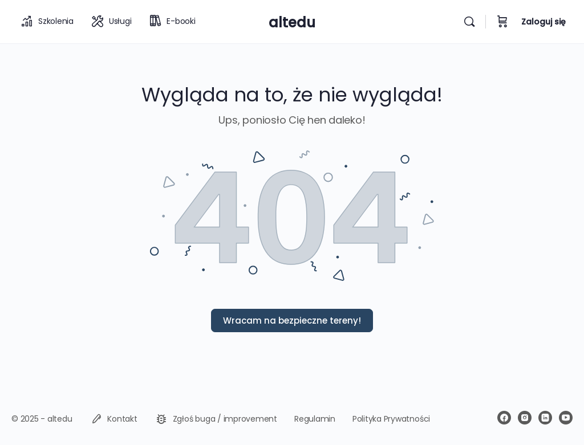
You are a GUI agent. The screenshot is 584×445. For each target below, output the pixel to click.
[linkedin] (545, 417)
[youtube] (566, 417)
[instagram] (525, 417)
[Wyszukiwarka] (469, 21)
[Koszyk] (502, 21)
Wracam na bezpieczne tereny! (292, 320)
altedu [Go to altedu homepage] (292, 22)
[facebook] (504, 417)
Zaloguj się (543, 21)
